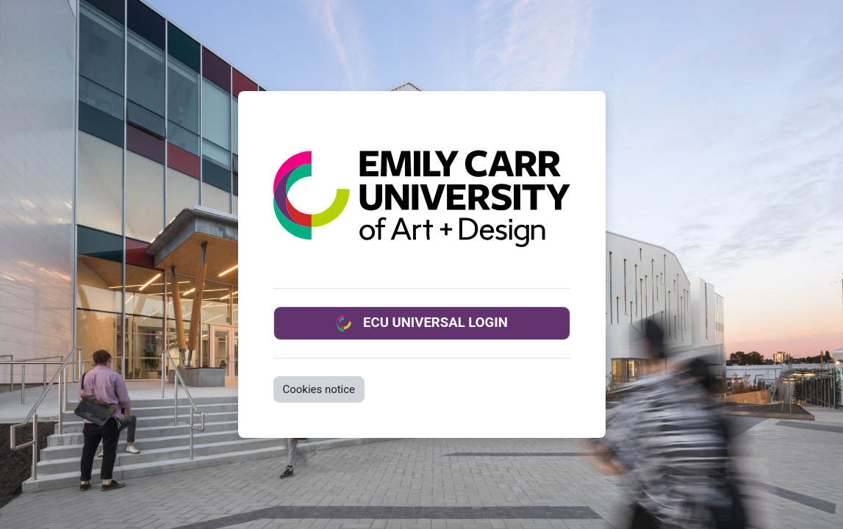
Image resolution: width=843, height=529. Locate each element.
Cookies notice (319, 389)
